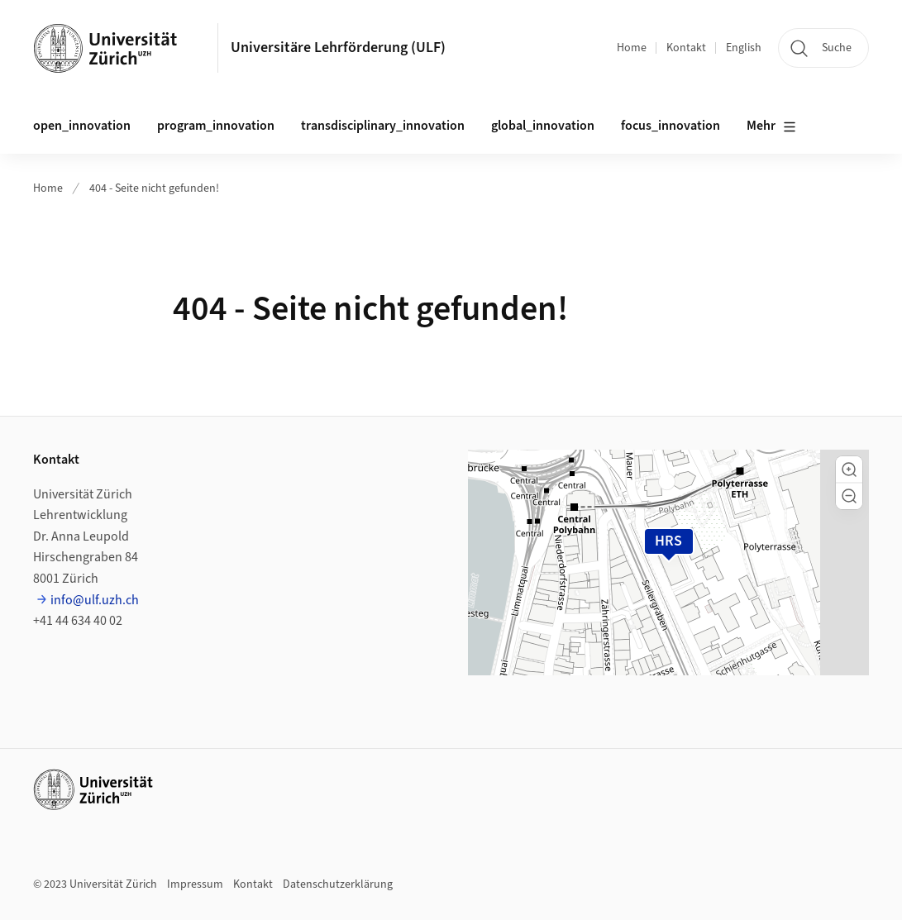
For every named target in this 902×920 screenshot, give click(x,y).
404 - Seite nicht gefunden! (154, 188)
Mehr (771, 126)
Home (632, 48)
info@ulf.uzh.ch (94, 600)
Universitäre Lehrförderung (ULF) (338, 47)
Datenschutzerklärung (338, 884)
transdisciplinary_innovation (383, 126)
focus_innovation (670, 126)
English (743, 48)
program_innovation (215, 126)
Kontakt (686, 48)
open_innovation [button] (82, 126)
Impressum (195, 884)
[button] (849, 469)
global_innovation (542, 126)
